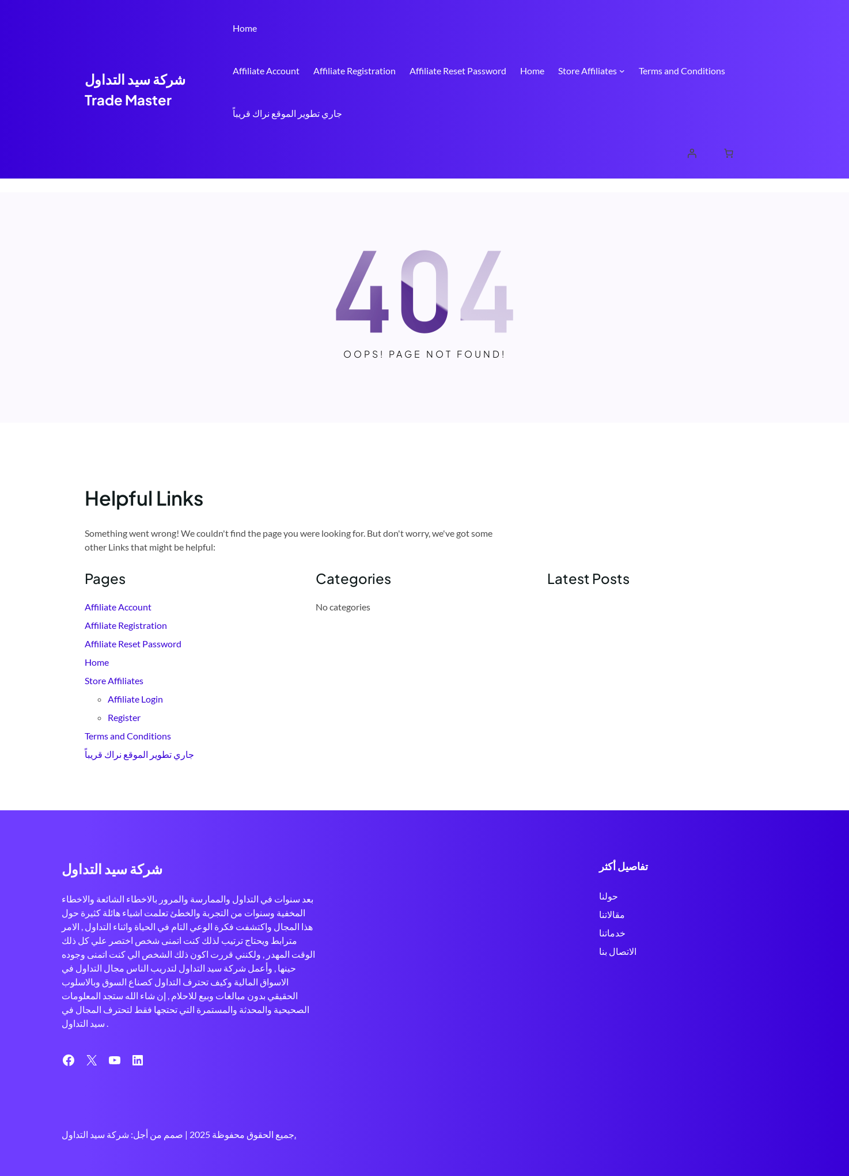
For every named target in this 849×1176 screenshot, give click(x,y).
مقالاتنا (611, 914)
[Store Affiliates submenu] (622, 71)
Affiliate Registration (354, 70)
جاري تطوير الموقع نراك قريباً (287, 113)
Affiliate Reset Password (458, 70)
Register (124, 717)
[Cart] (728, 153)
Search (759, 154)
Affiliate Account (266, 70)
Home (245, 27)
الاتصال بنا (616, 951)
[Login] (691, 153)
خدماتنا (611, 932)
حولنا (607, 895)
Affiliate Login (135, 698)
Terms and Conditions (682, 70)
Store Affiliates (587, 70)
